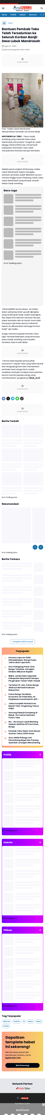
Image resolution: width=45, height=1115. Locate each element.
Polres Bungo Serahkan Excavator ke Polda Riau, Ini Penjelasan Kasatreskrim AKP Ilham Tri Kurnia (23, 696)
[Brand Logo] (22, 1088)
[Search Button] (41, 8)
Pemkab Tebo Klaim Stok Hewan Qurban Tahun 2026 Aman (24, 732)
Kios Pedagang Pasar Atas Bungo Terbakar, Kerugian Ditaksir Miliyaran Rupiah (22, 669)
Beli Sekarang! (22, 1065)
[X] (8, 398)
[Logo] (22, 1099)
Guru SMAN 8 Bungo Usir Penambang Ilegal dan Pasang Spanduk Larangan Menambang (24, 740)
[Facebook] (3, 398)
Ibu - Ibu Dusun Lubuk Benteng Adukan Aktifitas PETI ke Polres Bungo (23, 724)
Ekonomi (33, 15)
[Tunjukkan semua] (40, 754)
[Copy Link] (22, 398)
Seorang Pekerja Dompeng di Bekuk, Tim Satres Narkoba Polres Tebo (23, 715)
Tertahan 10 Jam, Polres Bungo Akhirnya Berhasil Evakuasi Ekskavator (24, 687)
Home (4, 15)
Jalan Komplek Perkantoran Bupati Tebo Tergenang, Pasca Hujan (24, 706)
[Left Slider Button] (35, 547)
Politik (13, 15)
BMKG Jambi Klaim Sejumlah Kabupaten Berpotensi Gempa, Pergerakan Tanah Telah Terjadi (24, 678)
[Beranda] (4, 23)
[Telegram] (13, 398)
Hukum (23, 15)
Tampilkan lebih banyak (22, 641)
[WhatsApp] (17, 398)
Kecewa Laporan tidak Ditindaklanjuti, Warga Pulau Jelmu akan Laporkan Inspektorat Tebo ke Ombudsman (22, 660)
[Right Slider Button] (42, 14)
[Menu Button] (3, 8)
